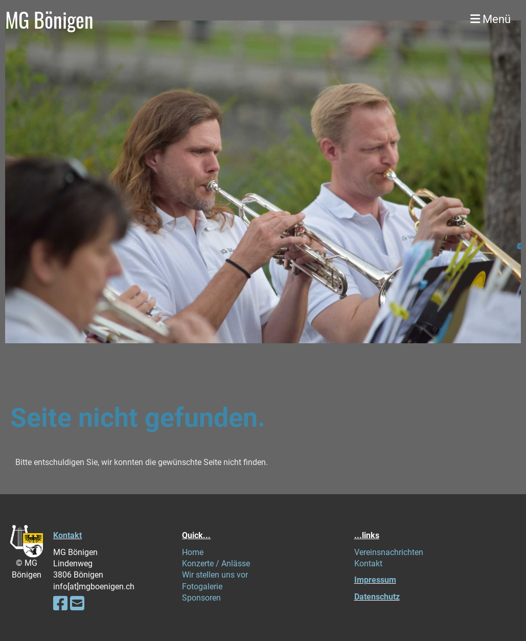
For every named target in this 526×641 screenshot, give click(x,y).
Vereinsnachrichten (388, 552)
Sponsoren (201, 598)
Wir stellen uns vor (215, 575)
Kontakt (67, 535)
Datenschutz (377, 597)
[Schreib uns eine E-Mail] (77, 603)
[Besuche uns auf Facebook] (60, 603)
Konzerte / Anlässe (216, 563)
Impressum (375, 580)
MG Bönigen (49, 19)
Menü (490, 19)
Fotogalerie (202, 586)
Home (192, 552)
